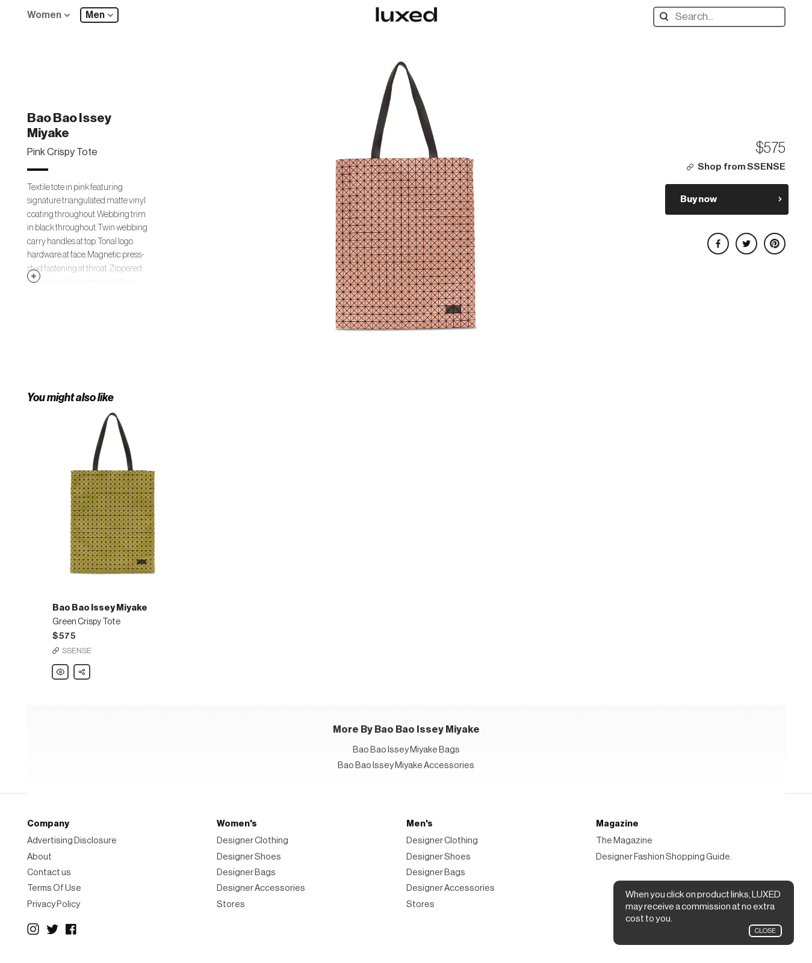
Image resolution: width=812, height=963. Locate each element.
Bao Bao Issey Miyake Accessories (406, 765)
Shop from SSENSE (742, 166)
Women (44, 15)
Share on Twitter (746, 238)
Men (95, 15)
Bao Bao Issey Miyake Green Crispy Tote (61, 672)
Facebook (72, 929)
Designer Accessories (261, 888)
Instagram (33, 929)
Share (82, 668)
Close (765, 931)
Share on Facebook (717, 238)
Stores (231, 904)
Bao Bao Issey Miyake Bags (406, 749)
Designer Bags (246, 872)
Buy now (698, 199)
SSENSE (76, 650)
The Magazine (624, 840)
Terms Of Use (54, 888)
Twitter (52, 929)
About (39, 856)
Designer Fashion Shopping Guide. (664, 856)
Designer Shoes (249, 856)
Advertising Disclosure (72, 840)
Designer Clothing (252, 840)
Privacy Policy (53, 904)
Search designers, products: (666, 16)
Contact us (49, 872)
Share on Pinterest (774, 238)
